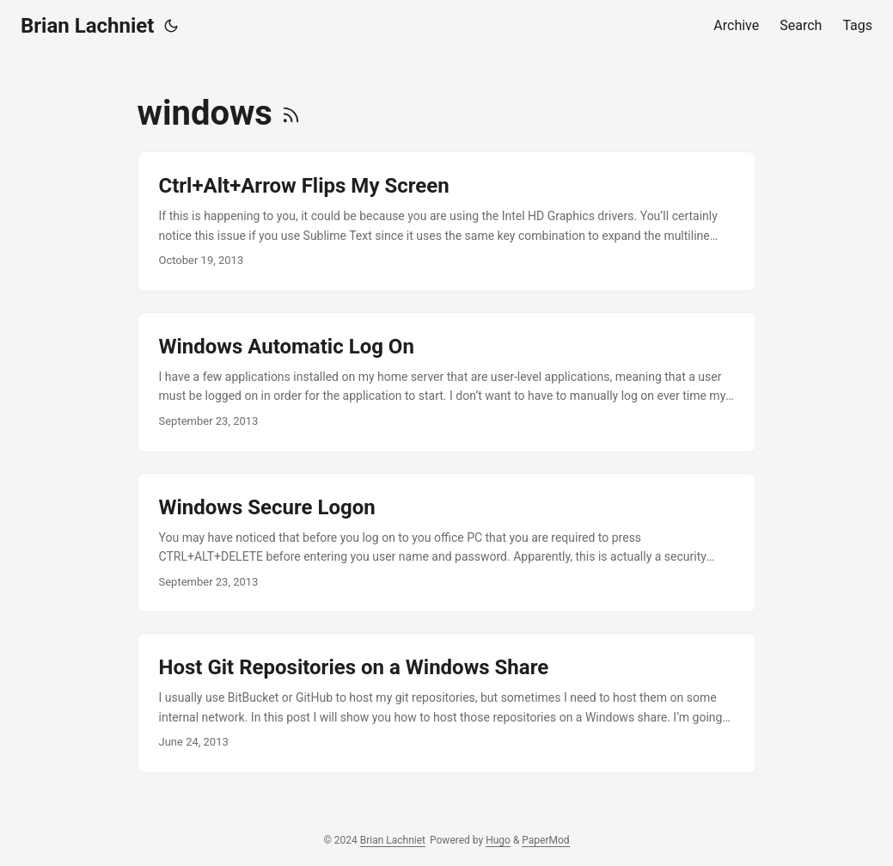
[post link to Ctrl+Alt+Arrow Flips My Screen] (446, 221)
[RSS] (291, 113)
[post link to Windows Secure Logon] (446, 543)
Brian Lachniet (87, 26)
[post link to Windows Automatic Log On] (446, 382)
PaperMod (545, 840)
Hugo (498, 840)
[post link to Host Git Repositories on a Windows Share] (446, 703)
